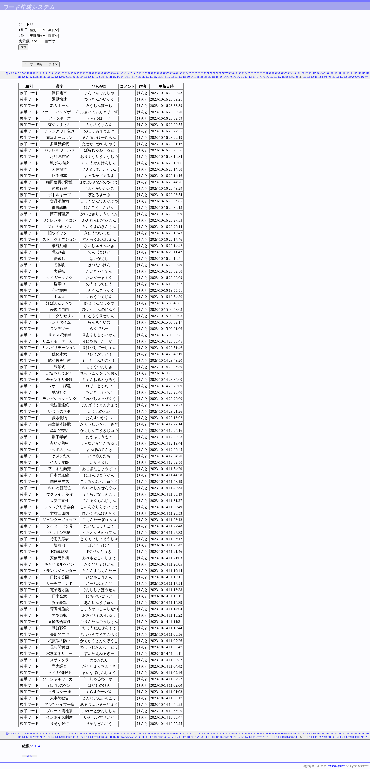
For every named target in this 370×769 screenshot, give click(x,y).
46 (134, 73)
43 (125, 73)
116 (359, 73)
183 (284, 77)
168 (222, 77)
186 (296, 77)
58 (169, 73)
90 (264, 73)
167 (217, 77)
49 (143, 73)
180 (271, 77)
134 (81, 77)
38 (110, 73)
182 (280, 77)
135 (85, 77)
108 (327, 73)
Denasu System (335, 766)
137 (94, 77)
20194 (35, 746)
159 (184, 77)
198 (346, 77)
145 (127, 77)
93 (273, 73)
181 (275, 77)
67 (196, 73)
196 (337, 77)
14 (40, 73)
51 (149, 73)
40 (116, 73)
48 (140, 73)
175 (250, 77)
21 (60, 73)
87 (255, 73)
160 (189, 77)
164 (205, 77)
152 (156, 77)
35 (102, 73)
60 (175, 73)
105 (314, 73)
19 (54, 73)
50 (146, 73)
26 (75, 73)
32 (93, 73)
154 (164, 77)
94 (276, 73)
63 (184, 73)
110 (335, 73)
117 (363, 73)
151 (151, 77)
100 (294, 73)
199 (350, 77)
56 (164, 73)
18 (51, 73)
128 (57, 77)
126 (48, 77)
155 (168, 77)
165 (209, 77)
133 (77, 77)
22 (63, 73)
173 (242, 77)
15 (43, 73)
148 (139, 77)
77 (225, 73)
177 (259, 77)
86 (252, 73)
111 (339, 73)
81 (237, 73)
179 (267, 77)
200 (354, 77)
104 (310, 73)
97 (284, 73)
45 (131, 73)
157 (176, 77)
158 (180, 77)
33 (96, 73)
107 (323, 73)
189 (308, 77)
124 (40, 77)
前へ (8, 73)
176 (255, 77)
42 (122, 73)
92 (270, 73)
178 (263, 77)
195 (333, 77)
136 (90, 77)
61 (178, 73)
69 (202, 73)
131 (69, 77)
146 (131, 77)
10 (28, 73)
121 (27, 77)
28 (81, 73)
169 (226, 77)
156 (172, 77)
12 (34, 73)
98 (287, 73)
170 (230, 77)
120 (23, 77)
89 (261, 73)
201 (358, 77)
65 (190, 73)
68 (199, 73)
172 (238, 77)
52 (152, 73)
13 (37, 73)
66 (193, 73)
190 (313, 77)
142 (114, 77)
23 (66, 73)
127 (52, 77)
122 (32, 77)
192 (321, 77)
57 (166, 73)
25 (72, 73)
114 (351, 73)
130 (65, 77)
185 (292, 77)
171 (234, 77)
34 (99, 73)
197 (341, 77)
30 (87, 73)
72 (211, 73)
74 (217, 73)
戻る (29, 756)
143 (118, 77)
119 (19, 77)
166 (213, 77)
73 (214, 73)
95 (279, 73)
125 (44, 77)
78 (228, 73)
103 (306, 73)
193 (325, 77)
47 (137, 73)
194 (329, 77)
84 (246, 73)
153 (160, 77)
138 (98, 77)
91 (267, 73)
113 (347, 73)
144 (123, 77)
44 (128, 73)
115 (355, 73)
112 (343, 73)
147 (135, 77)
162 (197, 77)
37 (107, 73)
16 (46, 73)
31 (90, 73)
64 (187, 73)
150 (147, 77)
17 (48, 73)
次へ (367, 77)
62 (181, 73)
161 (193, 77)
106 (319, 73)
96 (282, 73)
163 (201, 77)
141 (110, 77)
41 (119, 73)
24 (69, 73)
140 (106, 77)
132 (73, 77)
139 (102, 77)
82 (240, 73)
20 (57, 73)
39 (113, 73)
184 (288, 77)
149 (143, 77)
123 (36, 77)
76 (223, 73)
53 (155, 73)
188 (304, 77)
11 (31, 73)
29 (84, 73)
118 (367, 73)
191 (317, 77)
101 (298, 73)
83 (243, 73)
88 (258, 73)
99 (290, 73)
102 (302, 73)
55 (161, 73)
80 (234, 73)
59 (172, 73)
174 (246, 77)
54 (158, 73)
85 (249, 73)
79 (231, 73)
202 (362, 77)
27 (78, 73)
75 (220, 73)
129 (61, 77)
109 (331, 73)
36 (105, 73)
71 (208, 73)
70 (205, 73)
